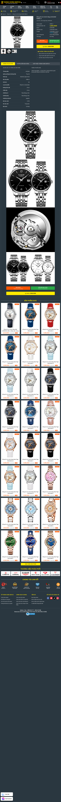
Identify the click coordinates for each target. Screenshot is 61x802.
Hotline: (48, 46)
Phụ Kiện (57, 7)
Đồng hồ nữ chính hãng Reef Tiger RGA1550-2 (10, 362)
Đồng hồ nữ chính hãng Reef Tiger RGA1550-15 (51, 362)
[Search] (21, 2)
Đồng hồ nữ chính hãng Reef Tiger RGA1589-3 (30, 557)
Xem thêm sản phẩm (30, 564)
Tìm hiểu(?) (55, 32)
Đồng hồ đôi (34, 7)
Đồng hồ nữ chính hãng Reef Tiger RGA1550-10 (10, 427)
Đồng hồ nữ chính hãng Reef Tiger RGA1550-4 (30, 330)
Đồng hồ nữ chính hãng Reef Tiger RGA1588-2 (51, 492)
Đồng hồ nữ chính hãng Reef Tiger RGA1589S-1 (51, 557)
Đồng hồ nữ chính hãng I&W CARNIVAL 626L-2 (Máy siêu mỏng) (10, 330)
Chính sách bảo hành (20, 597)
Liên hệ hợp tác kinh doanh (6, 601)
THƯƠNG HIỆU (12, 7)
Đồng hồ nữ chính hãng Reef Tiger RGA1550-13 (30, 492)
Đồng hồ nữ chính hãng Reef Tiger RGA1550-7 (30, 460)
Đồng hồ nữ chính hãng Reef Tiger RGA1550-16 (10, 460)
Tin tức (51, 7)
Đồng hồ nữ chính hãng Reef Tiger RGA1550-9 (30, 427)
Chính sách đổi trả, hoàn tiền (22, 599)
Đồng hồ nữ (27, 7)
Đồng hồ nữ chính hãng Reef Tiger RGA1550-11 (51, 395)
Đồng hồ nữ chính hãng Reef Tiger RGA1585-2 (30, 362)
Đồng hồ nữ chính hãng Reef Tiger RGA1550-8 (51, 427)
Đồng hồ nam (20, 7)
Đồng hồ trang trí (42, 7)
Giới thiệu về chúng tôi (5, 599)
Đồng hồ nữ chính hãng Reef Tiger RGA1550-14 (10, 395)
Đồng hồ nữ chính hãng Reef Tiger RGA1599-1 (51, 525)
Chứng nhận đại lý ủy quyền (6, 603)
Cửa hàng (38, 2)
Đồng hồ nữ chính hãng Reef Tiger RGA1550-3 (51, 330)
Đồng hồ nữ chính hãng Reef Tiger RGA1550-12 (30, 395)
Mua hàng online (35, 597)
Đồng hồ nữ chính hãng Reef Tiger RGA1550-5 (10, 492)
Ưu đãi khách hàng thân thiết (37, 603)
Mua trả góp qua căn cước (37, 599)
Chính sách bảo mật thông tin (22, 601)
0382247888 (51, 3)
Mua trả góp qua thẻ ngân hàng (38, 601)
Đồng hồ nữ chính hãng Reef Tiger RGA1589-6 (10, 557)
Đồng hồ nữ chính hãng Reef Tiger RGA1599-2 (30, 525)
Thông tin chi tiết (8, 63)
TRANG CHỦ (4, 7)
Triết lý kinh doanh (4, 597)
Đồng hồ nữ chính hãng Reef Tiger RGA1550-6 (51, 460)
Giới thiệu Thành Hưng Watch (41, 63)
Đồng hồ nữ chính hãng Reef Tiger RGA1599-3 (10, 525)
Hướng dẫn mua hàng (23, 63)
